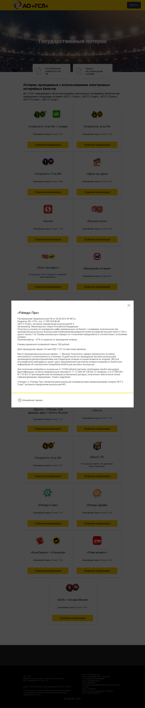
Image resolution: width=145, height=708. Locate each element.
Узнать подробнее (61, 377)
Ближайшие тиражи (32, 400)
